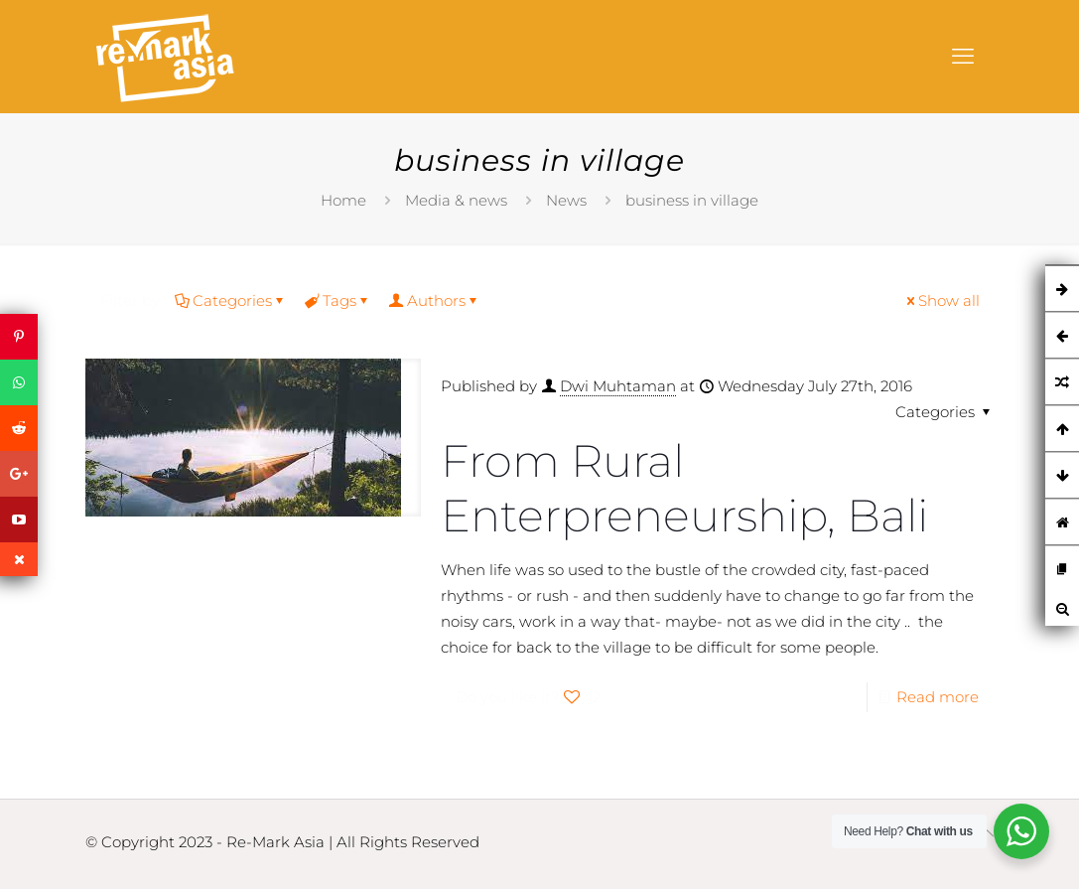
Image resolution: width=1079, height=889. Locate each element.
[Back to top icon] (987, 833)
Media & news (456, 200)
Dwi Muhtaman (618, 385)
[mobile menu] (963, 57)
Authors (434, 300)
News (566, 200)
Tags (338, 300)
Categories (231, 300)
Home (343, 200)
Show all (941, 300)
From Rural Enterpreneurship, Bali (684, 487)
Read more (937, 696)
